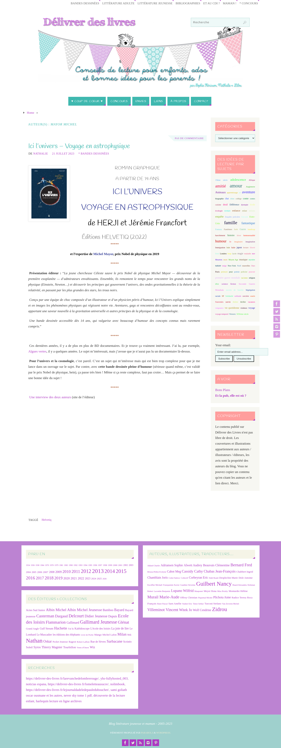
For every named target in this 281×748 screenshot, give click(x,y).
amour (236, 185)
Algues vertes (37, 351)
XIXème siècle (243, 314)
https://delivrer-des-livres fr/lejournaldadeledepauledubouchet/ (67, 690)
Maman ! (229, 3)
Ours (253, 266)
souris (252, 296)
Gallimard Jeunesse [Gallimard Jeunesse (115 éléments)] (98, 622)
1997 (100, 565)
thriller (243, 302)
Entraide (244, 217)
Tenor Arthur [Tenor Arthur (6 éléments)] (198, 604)
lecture (246, 247)
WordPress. (163, 732)
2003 (131, 565)
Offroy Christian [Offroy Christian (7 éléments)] (188, 597)
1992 (75, 565)
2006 (39, 572)
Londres (223, 254)
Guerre (243, 229)
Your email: (223, 345)
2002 (125, 565)
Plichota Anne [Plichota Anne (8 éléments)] (222, 597)
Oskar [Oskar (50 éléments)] (47, 641)
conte (246, 198)
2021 (74, 578)
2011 (76, 571)
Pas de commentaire (189, 138)
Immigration (220, 247)
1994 (85, 565)
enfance (236, 210)
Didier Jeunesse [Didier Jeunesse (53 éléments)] (96, 616)
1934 (28, 565)
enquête (219, 216)
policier (244, 272)
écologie (219, 210)
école (252, 204)
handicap (251, 229)
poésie (237, 272)
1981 (61, 565)
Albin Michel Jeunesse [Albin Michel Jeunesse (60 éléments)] (84, 610)
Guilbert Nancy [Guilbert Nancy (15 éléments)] (214, 584)
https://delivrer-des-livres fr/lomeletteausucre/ (78, 684)
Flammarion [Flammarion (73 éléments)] (56, 622)
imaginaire (238, 242)
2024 (93, 578)
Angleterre (250, 186)
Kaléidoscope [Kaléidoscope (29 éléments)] (82, 628)
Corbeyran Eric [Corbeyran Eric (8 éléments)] (198, 577)
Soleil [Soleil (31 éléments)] (29, 647)
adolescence (238, 180)
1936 (33, 565)
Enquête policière (232, 217)
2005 (34, 572)
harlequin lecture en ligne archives (59, 701)
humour (220, 241)
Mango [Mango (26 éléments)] (98, 634)
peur (231, 272)
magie (240, 253)
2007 (45, 572)
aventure (248, 192)
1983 (66, 565)
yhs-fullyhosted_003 (114, 678)
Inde (228, 247)
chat (227, 198)
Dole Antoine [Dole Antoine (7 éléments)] (246, 577)
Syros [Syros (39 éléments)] (37, 647)
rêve (217, 284)
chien (232, 199)
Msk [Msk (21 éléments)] (129, 635)
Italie (233, 247)
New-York (232, 266)
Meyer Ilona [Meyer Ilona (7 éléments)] (210, 591)
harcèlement (220, 235)
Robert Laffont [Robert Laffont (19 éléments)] (83, 642)
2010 (66, 571)
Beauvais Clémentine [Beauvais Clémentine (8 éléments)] (216, 565)
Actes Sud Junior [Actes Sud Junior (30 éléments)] (35, 610)
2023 (87, 578)
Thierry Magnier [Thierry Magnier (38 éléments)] (52, 647)
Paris (217, 272)
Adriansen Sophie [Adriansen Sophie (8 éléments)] (172, 565)
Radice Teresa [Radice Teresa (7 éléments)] (239, 597)
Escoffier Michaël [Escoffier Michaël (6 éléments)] (154, 585)
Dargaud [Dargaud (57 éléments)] (61, 616)
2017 (40, 578)
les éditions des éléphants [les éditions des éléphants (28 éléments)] (66, 634)
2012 (86, 571)
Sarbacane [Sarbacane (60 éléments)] (114, 641)
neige (224, 266)
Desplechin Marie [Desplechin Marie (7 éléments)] (228, 577)
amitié (220, 186)
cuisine (218, 205)
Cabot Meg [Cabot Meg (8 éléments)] (174, 571)
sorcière (246, 296)
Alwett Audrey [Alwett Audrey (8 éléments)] (193, 565)
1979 (56, 565)
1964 (42, 565)
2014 (110, 571)
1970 (47, 565)
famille (230, 222)
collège (238, 199)
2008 (51, 572)
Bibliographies (188, 3)
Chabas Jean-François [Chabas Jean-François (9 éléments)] (220, 571)
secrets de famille (235, 290)
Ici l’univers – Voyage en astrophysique (79, 146)
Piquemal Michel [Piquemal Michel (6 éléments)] (205, 598)
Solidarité (229, 296)
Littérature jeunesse (155, 3)
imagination (250, 242)
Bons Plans (222, 390)
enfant (244, 211)
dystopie (244, 205)
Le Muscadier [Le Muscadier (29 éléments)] (44, 634)
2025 (99, 578)
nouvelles (246, 266)
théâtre (235, 302)
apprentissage (232, 192)
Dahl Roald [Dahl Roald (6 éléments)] (214, 578)
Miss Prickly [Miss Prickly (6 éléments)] (222, 591)
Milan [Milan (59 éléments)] (121, 634)
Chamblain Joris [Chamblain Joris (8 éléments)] (157, 577)
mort (225, 259)
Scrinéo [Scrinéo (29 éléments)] (127, 641)
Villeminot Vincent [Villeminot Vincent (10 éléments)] (162, 609)
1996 (95, 565)
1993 (80, 565)
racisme (244, 278)
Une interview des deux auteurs (50, 397)
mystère (252, 260)
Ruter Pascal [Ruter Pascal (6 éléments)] (162, 604)
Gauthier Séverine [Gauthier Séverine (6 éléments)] (187, 585)
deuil (225, 204)
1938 (37, 565)
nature (218, 265)
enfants (252, 210)
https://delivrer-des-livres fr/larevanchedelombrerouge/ (62, 678)
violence (243, 308)
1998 (105, 565)
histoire (231, 235)
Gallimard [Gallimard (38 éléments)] (73, 622)
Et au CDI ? (211, 3)
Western (232, 314)
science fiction (229, 284)
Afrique (252, 180)
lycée (234, 254)
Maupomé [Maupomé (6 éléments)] (198, 591)
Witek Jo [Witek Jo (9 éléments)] (185, 610)
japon (239, 247)
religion (252, 278)
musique (243, 259)
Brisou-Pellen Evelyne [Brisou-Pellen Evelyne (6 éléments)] (156, 572)
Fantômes (228, 229)
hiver (239, 235)
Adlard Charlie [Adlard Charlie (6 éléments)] (153, 566)
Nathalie (40, 153)
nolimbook (117, 684)
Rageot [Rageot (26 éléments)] (72, 641)
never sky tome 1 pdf (78, 695)
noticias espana (36, 684)
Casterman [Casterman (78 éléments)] (45, 616)
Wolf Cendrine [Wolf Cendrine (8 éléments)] (202, 610)
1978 (52, 565)
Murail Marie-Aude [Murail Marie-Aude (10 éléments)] (163, 597)
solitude (238, 296)
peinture (224, 272)
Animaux (220, 192)
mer (253, 254)
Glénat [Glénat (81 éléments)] (123, 622)
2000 (115, 565)
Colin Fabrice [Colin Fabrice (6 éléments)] (174, 578)
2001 (120, 565)
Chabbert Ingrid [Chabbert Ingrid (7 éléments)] (245, 571)
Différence (234, 204)
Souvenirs (219, 302)
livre (217, 254)
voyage (251, 308)
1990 (71, 565)
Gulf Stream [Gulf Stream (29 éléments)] (46, 628)
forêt (236, 229)
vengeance (219, 308)
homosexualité (249, 235)
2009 (58, 572)
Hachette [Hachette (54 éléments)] (60, 628)
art (240, 192)
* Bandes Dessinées (93, 153)
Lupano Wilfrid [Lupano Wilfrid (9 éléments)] (182, 591)
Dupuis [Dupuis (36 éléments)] (112, 616)
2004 (28, 572)
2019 (58, 578)
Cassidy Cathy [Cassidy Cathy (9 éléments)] (192, 571)
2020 (66, 578)
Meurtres (218, 260)
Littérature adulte (118, 3)
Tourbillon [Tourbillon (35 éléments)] (69, 647)
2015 (121, 571)
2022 (81, 578)
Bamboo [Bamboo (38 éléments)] (108, 610)
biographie (219, 199)
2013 (98, 571)
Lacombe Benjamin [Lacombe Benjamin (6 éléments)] (162, 591)
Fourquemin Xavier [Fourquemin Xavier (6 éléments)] (171, 585)
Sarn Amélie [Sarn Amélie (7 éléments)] (174, 603)
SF (223, 296)
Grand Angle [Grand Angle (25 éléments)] (32, 628)
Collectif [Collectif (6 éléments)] (184, 578)
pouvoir (252, 272)
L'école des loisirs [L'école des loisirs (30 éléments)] (100, 628)
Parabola (147, 732)
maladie (247, 253)
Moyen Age (233, 260)
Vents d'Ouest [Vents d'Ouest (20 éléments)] (83, 647)
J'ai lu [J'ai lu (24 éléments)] (71, 628)
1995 (90, 565)
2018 (49, 577)
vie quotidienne (232, 308)
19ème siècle (221, 180)
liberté (252, 247)
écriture (227, 211)
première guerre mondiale (227, 277)
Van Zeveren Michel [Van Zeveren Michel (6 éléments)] (230, 604)
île (230, 242)
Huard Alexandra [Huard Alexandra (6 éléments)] (239, 585)
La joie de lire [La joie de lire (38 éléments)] (120, 628)
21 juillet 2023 (63, 153)
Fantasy (218, 229)
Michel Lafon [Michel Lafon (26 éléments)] (109, 634)
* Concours (248, 3)
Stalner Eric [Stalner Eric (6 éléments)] (187, 604)
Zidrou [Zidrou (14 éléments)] (219, 609)
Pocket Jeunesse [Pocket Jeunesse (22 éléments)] (60, 641)
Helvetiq (46, 519)
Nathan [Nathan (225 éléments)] (34, 640)
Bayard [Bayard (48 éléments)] (119, 610)
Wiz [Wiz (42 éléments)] (92, 647)
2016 (30, 577)
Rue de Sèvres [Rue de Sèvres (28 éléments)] (98, 641)
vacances (251, 302)
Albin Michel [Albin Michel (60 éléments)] (56, 610)
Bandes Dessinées (85, 3)
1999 (110, 565)
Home (30, 112)
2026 (105, 579)
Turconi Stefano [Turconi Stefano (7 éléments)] (213, 603)
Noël (239, 265)
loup (229, 253)
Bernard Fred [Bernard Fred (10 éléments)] (241, 565)
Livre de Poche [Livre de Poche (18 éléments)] (87, 635)
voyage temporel (221, 314)
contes (252, 199)
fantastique (248, 223)
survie (228, 302)
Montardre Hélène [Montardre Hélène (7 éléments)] (238, 591)
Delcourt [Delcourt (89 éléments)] (76, 615)
